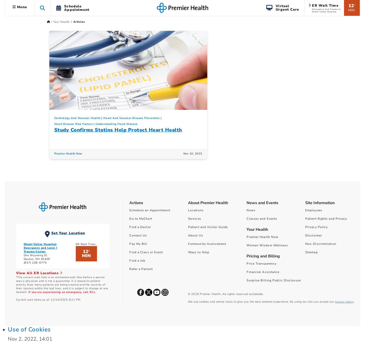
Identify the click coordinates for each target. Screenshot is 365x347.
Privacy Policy (316, 227)
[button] (42, 7)
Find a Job (137, 261)
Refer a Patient (141, 269)
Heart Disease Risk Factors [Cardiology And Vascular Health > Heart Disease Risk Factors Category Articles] (73, 124)
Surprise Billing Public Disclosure (274, 280)
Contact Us (138, 235)
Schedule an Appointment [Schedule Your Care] (149, 210)
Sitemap (311, 252)
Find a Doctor (140, 227)
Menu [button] (20, 7)
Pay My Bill (138, 244)
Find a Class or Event (146, 252)
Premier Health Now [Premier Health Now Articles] (68, 153)
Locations (196, 210)
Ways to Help (198, 252)
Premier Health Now (262, 237)
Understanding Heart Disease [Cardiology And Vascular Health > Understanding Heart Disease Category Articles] (117, 124)
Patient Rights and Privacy (326, 219)
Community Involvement (207, 244)
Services (194, 219)
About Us (195, 235)
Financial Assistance (263, 272)
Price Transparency (261, 264)
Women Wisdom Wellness (267, 245)
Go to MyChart (140, 219)
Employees (313, 210)
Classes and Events (262, 219)
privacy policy (344, 302)
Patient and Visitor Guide (208, 227)
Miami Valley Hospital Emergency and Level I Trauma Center (40, 247)
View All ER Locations (39, 273)
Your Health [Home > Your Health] (61, 22)
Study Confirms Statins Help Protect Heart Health (118, 130)
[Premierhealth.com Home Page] (48, 22)
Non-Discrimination (320, 244)
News (251, 210)
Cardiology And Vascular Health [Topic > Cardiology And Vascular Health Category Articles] (77, 118)
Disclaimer (313, 235)
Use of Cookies (29, 329)
